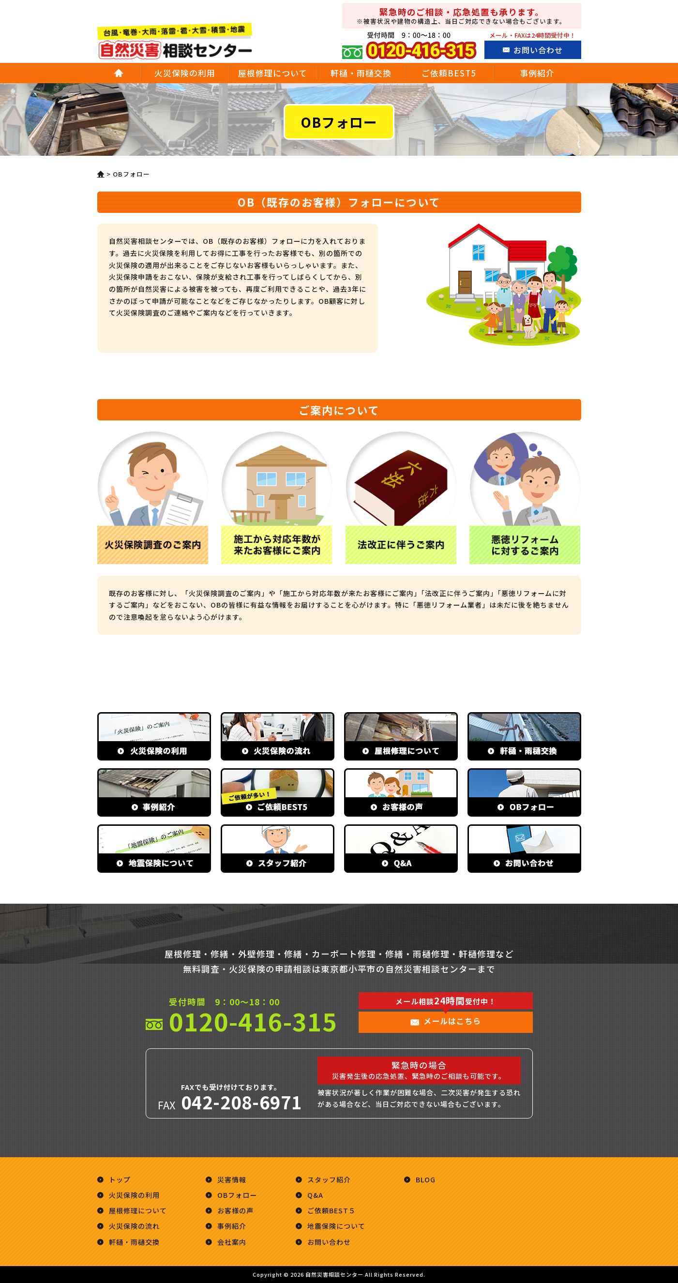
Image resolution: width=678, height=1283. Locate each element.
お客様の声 (235, 1210)
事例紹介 (537, 73)
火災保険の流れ (134, 1226)
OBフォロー (237, 1195)
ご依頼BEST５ (331, 1210)
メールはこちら (452, 1021)
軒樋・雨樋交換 (361, 73)
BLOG (426, 1179)
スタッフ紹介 (329, 1179)
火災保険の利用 (184, 73)
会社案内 (231, 1242)
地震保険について (336, 1226)
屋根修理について (272, 73)
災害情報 (231, 1179)
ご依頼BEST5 (449, 73)
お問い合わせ (538, 50)
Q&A (315, 1195)
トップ (120, 1179)
